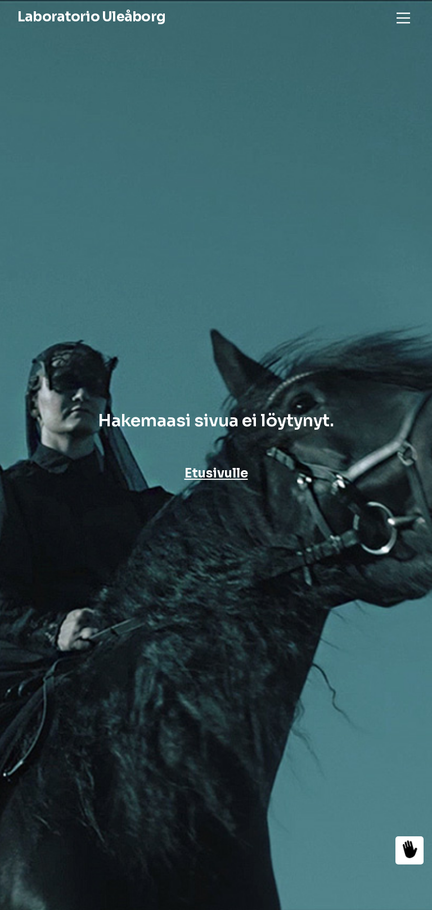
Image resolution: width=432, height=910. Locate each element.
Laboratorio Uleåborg (91, 16)
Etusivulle (216, 473)
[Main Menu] (403, 18)
